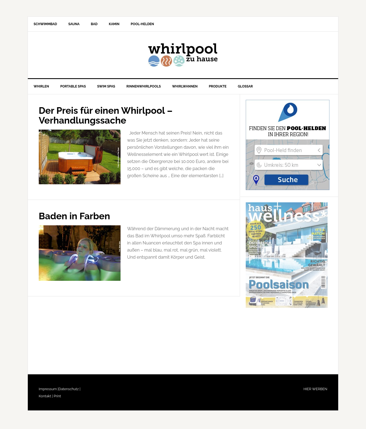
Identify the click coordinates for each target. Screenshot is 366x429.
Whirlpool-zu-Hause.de (183, 56)
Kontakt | (46, 398)
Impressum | (49, 391)
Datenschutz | (69, 391)
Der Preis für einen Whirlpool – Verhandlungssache (110, 117)
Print (57, 398)
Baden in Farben (77, 217)
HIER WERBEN (315, 391)
